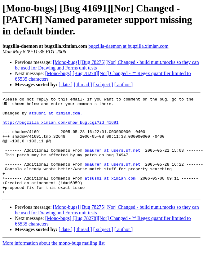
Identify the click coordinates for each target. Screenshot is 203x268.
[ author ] (123, 84)
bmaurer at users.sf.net (112, 161)
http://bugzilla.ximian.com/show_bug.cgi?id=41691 (60, 128)
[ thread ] (83, 84)
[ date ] (66, 84)
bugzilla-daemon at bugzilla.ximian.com (128, 46)
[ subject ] (103, 84)
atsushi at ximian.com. (55, 116)
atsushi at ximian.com (110, 195)
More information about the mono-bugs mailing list (53, 262)
